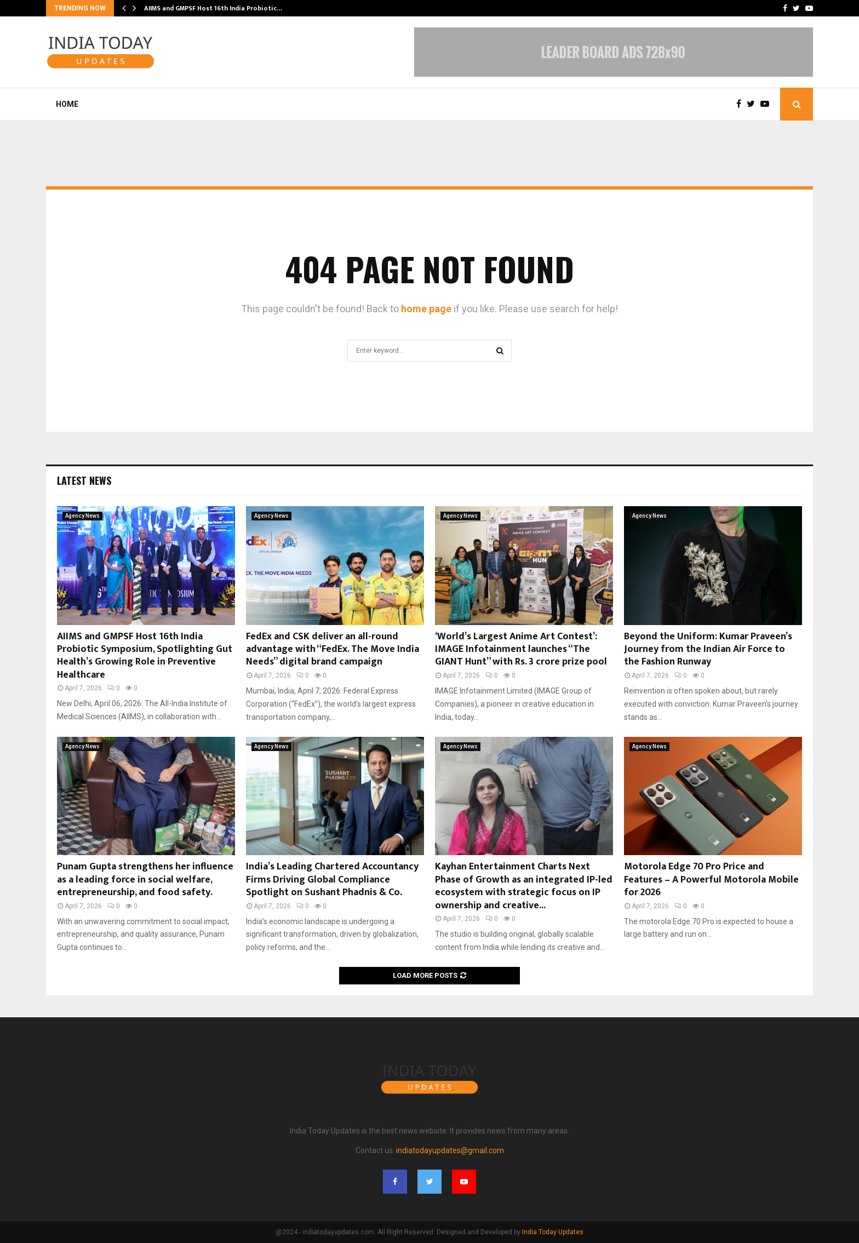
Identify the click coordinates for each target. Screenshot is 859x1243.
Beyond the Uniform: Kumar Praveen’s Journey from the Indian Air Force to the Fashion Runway (708, 649)
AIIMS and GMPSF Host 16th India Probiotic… (213, 8)
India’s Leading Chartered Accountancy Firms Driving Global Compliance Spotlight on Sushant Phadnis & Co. (332, 879)
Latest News (84, 480)
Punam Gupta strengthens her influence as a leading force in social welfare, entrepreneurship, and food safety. (145, 879)
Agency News (82, 516)
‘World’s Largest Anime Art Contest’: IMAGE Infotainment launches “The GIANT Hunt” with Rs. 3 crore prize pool (521, 649)
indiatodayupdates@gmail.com (450, 1150)
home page (426, 308)
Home (67, 104)
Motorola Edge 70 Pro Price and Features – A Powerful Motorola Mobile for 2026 (711, 879)
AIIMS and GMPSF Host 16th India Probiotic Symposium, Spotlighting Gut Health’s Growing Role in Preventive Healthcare (144, 655)
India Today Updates (552, 1232)
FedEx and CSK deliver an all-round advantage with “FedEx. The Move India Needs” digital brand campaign (332, 649)
